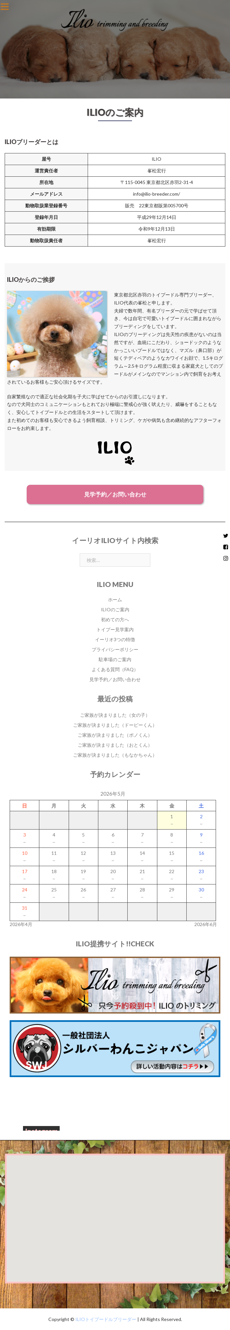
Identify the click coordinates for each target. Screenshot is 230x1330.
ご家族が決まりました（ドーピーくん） (115, 725)
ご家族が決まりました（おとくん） (115, 745)
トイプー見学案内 (115, 629)
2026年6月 (205, 924)
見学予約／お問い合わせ (115, 494)
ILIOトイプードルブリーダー (105, 1319)
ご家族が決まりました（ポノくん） (115, 735)
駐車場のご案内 (115, 659)
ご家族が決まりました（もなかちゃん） (115, 755)
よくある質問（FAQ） (115, 669)
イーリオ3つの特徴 (115, 639)
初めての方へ (115, 619)
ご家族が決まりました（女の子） (115, 715)
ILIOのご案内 (115, 609)
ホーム (115, 599)
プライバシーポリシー (115, 649)
